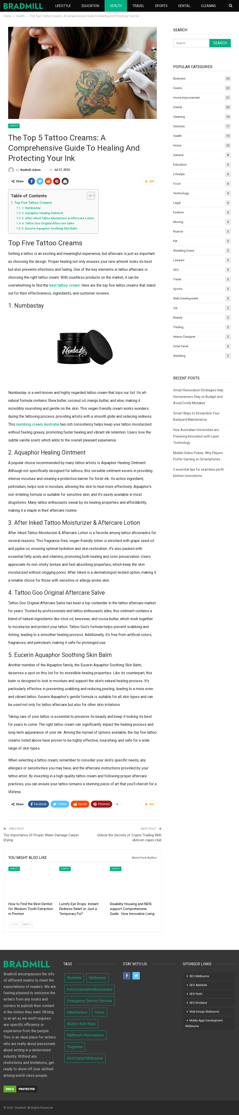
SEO (176, 269)
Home (177, 145)
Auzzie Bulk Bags (81, 1023)
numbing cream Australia (37, 424)
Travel (138, 6)
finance (178, 231)
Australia (74, 978)
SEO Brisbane (198, 1002)
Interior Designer (184, 336)
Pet (175, 241)
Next (27, 924)
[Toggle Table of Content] (88, 196)
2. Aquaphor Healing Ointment (42, 213)
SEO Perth (196, 994)
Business (179, 78)
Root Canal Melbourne (85, 1058)
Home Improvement (186, 97)
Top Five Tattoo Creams (33, 203)
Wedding (179, 356)
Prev (14, 924)
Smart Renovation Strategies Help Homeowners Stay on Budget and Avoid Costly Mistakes (198, 396)
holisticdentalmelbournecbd (89, 989)
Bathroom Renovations (85, 1035)
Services (179, 126)
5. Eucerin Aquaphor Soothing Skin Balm (49, 228)
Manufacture (77, 1012)
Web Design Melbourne (204, 1011)
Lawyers (178, 260)
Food (176, 183)
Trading (178, 327)
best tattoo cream (64, 285)
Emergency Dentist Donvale (89, 1001)
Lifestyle (63, 6)
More (205, 6)
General (178, 155)
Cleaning (179, 116)
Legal (177, 203)
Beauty (177, 317)
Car (175, 308)
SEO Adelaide (198, 985)
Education (90, 6)
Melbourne (97, 978)
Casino (178, 88)
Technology (181, 193)
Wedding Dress (183, 250)
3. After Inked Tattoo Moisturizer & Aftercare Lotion (58, 218)
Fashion (178, 212)
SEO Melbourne (199, 976)
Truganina (74, 1047)
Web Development (185, 298)
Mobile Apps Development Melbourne (204, 1023)
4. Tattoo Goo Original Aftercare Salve (48, 223)
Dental (184, 6)
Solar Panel (180, 346)
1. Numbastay (31, 208)
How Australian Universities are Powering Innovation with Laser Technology (196, 436)
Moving (178, 222)
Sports (161, 6)
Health (116, 6)
